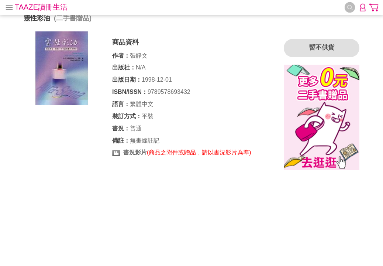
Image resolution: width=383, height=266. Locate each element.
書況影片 (135, 152)
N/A (141, 67)
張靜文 (139, 55)
